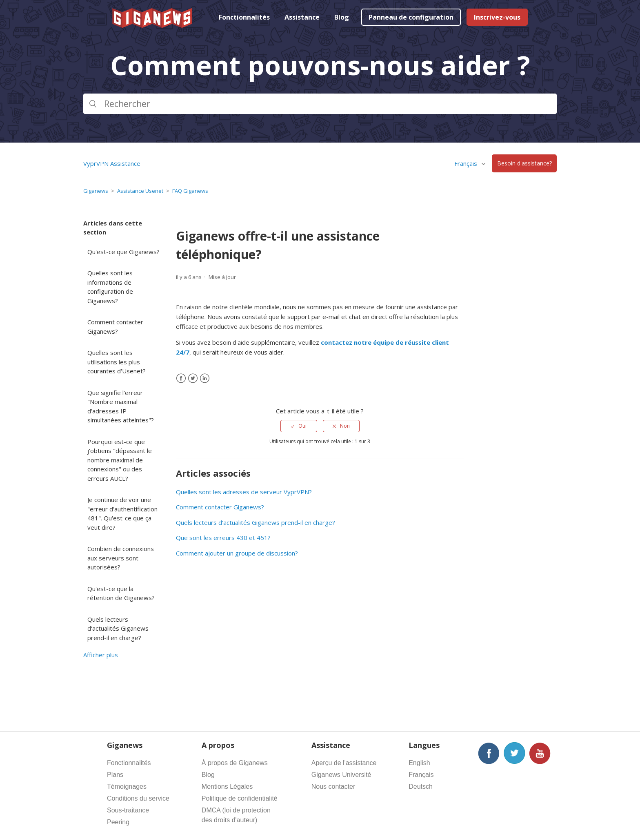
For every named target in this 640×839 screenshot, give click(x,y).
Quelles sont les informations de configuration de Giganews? (110, 287)
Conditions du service (138, 798)
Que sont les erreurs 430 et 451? (223, 537)
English (419, 762)
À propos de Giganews (235, 762)
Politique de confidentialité (240, 798)
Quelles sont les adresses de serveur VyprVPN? (244, 492)
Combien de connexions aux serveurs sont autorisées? (120, 557)
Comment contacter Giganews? (115, 326)
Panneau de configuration (411, 17)
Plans (115, 774)
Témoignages (127, 786)
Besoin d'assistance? (524, 163)
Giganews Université (341, 774)
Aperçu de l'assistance (344, 762)
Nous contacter (333, 786)
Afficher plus (100, 655)
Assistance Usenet (140, 190)
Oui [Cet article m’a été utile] (302, 425)
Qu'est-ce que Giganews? (123, 252)
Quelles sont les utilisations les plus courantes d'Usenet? (116, 361)
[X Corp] (193, 378)
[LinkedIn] (205, 378)
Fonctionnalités (244, 17)
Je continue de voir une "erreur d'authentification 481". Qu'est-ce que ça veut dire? (122, 513)
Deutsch (421, 786)
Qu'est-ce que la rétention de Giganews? (121, 593)
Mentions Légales (227, 786)
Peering (118, 822)
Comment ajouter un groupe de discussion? (237, 553)
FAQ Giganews (190, 190)
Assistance (302, 17)
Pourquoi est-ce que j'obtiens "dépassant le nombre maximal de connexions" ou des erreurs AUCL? (119, 459)
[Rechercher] (320, 104)
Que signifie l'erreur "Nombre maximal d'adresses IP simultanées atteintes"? (120, 406)
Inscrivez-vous (497, 17)
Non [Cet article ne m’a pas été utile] (345, 425)
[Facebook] (181, 378)
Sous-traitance (128, 810)
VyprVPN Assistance (111, 163)
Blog (341, 17)
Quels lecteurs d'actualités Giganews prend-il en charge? (118, 628)
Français (466, 163)
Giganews (95, 190)
